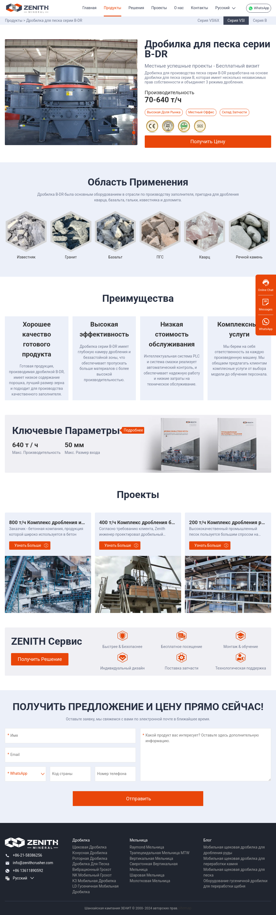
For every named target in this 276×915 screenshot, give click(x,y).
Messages (265, 304)
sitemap (185, 908)
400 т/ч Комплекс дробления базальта (144, 522)
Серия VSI (236, 20)
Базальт (115, 257)
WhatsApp (258, 8)
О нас (179, 8)
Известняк (26, 257)
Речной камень (249, 257)
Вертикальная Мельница (151, 858)
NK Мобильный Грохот (92, 875)
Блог (207, 840)
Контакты (199, 8)
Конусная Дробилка (90, 853)
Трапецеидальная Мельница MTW (159, 853)
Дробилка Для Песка (91, 864)
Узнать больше (27, 545)
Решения (136, 8)
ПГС (160, 257)
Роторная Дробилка (90, 858)
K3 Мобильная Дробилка (94, 881)
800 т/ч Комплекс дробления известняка (57, 522)
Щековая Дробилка (90, 847)
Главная (89, 8)
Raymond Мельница (147, 847)
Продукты (112, 8)
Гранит (71, 257)
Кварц (204, 257)
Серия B (260, 20)
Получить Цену (207, 141)
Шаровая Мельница (147, 875)
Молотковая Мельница (150, 881)
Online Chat (265, 285)
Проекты (159, 8)
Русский (222, 8)
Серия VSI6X (208, 20)
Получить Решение (40, 659)
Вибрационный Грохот (92, 869)
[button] (133, 122)
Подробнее (133, 430)
